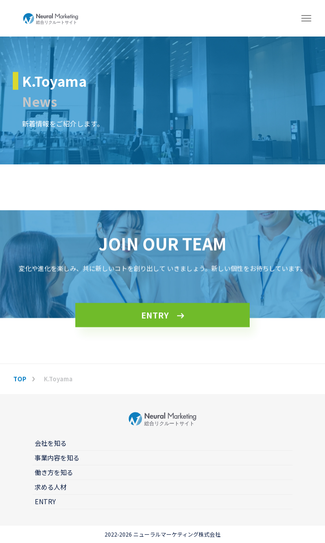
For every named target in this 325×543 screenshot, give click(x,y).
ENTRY (155, 316)
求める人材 (51, 486)
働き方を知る (54, 472)
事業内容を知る (57, 457)
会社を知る (51, 443)
